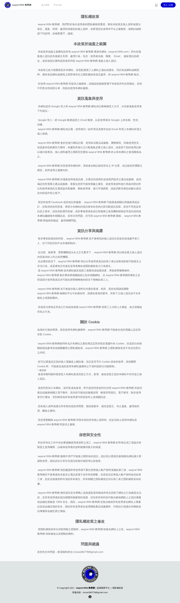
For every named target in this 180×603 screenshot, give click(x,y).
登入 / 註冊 (168, 5)
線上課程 (45, 5)
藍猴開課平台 (103, 587)
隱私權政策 (117, 587)
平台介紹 (57, 5)
